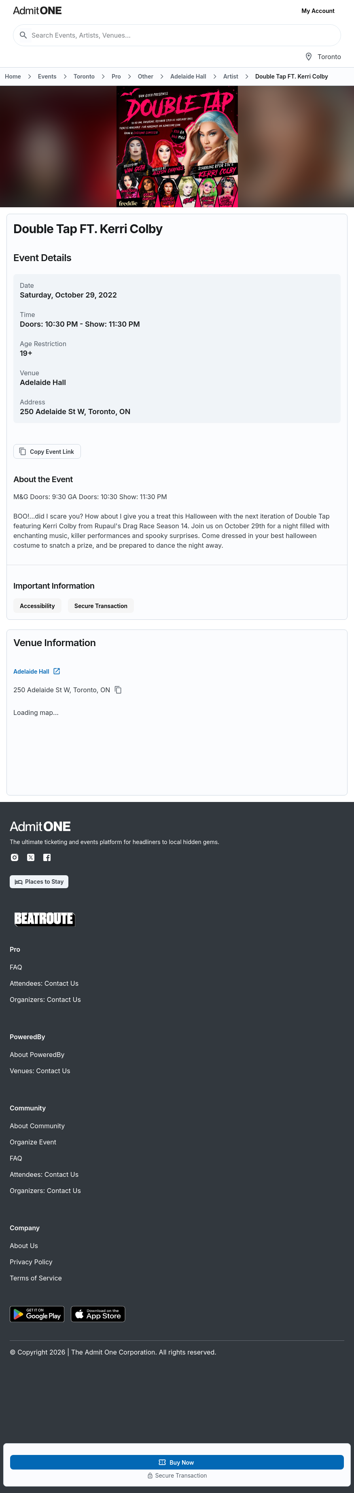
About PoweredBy (37, 1055)
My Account (318, 10)
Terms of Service (36, 1278)
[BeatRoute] (45, 919)
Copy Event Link (47, 451)
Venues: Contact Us (40, 1071)
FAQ (16, 967)
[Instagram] (14, 857)
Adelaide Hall (36, 671)
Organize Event (33, 1142)
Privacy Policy (31, 1262)
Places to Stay (39, 882)
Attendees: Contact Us (44, 983)
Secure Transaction (100, 605)
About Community (37, 1126)
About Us (24, 1246)
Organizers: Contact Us (45, 999)
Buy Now (177, 1462)
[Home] (40, 826)
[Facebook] (47, 857)
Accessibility (37, 605)
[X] (31, 857)
